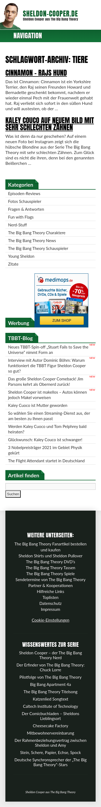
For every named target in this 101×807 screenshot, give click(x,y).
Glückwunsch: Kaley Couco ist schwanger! (45, 439)
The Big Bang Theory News (32, 240)
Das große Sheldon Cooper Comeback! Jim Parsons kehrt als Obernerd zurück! (45, 381)
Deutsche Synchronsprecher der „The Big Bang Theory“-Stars (50, 762)
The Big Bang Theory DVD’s (50, 561)
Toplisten (50, 597)
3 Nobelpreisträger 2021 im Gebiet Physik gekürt (45, 450)
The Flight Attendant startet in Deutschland (46, 460)
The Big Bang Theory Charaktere (36, 232)
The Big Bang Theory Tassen (50, 567)
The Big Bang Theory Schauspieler (38, 248)
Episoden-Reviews (24, 193)
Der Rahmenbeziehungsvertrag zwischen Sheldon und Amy (50, 743)
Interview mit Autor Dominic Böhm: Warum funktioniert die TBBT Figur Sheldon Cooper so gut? (47, 365)
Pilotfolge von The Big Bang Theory (50, 677)
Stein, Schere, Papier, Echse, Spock (50, 752)
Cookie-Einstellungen (50, 620)
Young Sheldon (21, 256)
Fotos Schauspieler (24, 201)
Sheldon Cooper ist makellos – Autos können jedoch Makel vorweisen (47, 395)
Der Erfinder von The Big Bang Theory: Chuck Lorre (50, 667)
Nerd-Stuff (17, 224)
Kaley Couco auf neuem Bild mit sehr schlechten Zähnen (49, 124)
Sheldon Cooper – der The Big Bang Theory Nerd (50, 655)
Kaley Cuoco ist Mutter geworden (37, 405)
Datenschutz (50, 603)
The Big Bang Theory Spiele (50, 573)
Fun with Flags (21, 217)
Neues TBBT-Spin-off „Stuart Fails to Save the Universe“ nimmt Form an (48, 349)
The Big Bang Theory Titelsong (50, 691)
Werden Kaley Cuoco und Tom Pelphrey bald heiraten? (47, 429)
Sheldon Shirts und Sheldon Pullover (51, 555)
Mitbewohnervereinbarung (50, 733)
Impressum (50, 609)
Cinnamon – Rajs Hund (36, 72)
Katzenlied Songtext (50, 699)
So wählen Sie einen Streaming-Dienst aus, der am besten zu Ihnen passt (49, 416)
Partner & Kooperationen (50, 585)
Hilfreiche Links (50, 591)
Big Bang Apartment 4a (50, 684)
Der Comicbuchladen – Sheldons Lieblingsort (50, 716)
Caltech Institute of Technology (50, 706)
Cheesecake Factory (50, 725)
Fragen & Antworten (26, 209)
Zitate (13, 264)
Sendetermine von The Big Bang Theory (51, 579)
